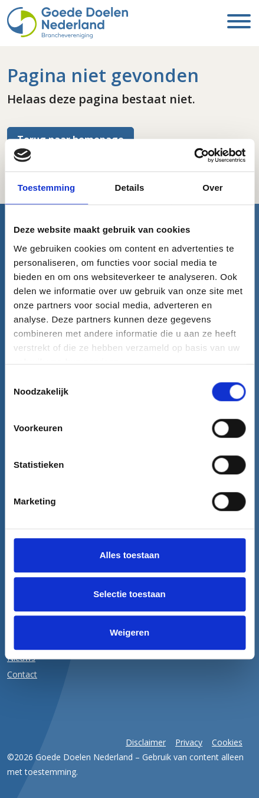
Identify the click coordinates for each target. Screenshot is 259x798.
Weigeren (129, 632)
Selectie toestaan (129, 594)
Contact (22, 674)
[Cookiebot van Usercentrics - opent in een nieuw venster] (193, 155)
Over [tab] (212, 188)
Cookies (227, 742)
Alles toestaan (130, 555)
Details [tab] (130, 188)
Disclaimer (146, 742)
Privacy (188, 742)
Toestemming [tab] (47, 188)
